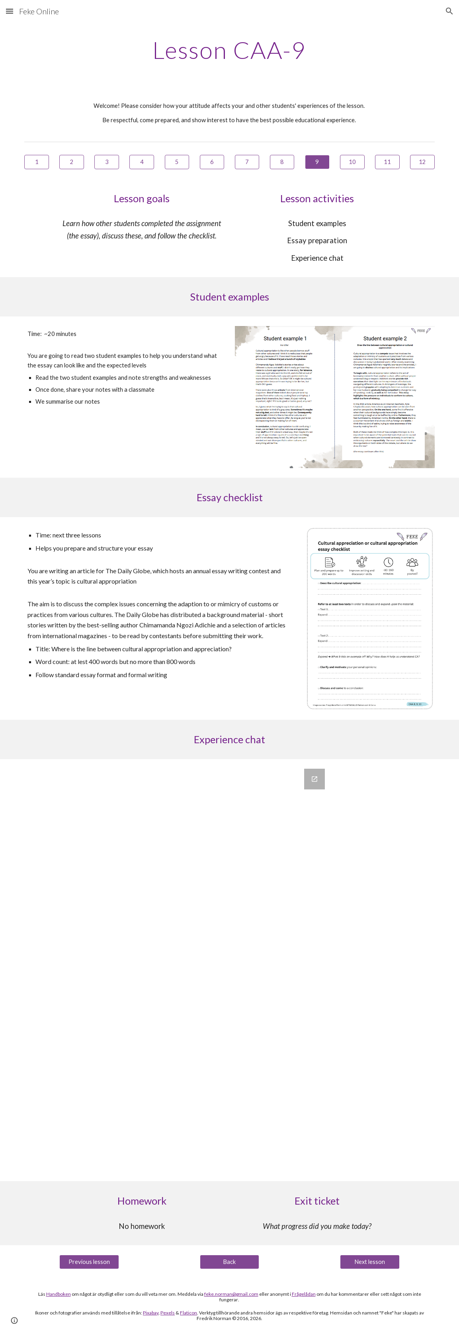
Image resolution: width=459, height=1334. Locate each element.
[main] (229, 49)
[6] (212, 162)
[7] (247, 162)
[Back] (229, 1262)
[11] (387, 162)
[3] (107, 162)
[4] (142, 162)
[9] (317, 162)
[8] (282, 162)
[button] (9, 11)
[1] (37, 162)
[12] (422, 162)
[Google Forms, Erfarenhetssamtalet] (229, 970)
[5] (177, 162)
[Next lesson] (369, 1262)
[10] (352, 162)
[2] (72, 162)
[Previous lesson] (89, 1262)
